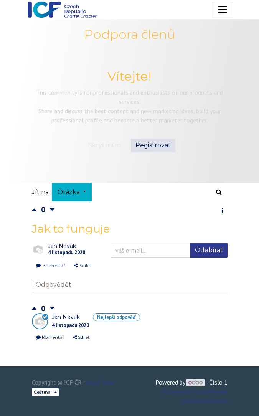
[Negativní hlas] (52, 209)
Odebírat (209, 250)
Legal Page (100, 382)
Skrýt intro (104, 145)
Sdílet (82, 265)
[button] (222, 210)
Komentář (50, 265)
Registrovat (153, 145)
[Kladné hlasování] (36, 209)
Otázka (69, 192)
